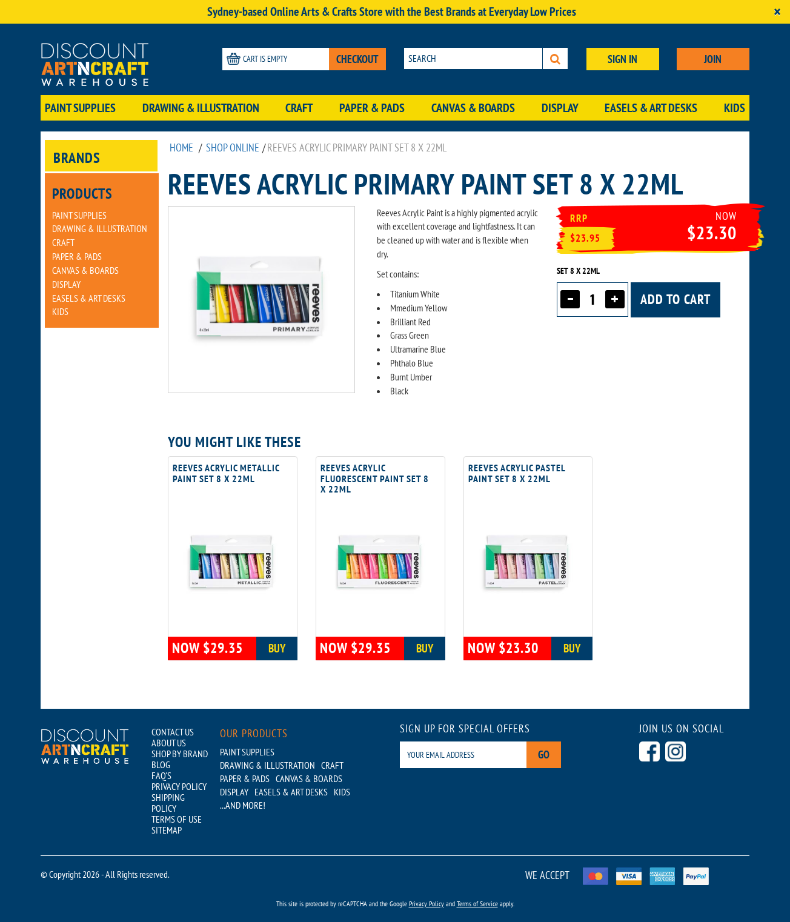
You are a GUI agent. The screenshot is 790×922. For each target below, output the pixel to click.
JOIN (713, 59)
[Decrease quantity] (570, 299)
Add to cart (675, 299)
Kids (734, 108)
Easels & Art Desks (651, 108)
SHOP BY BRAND (179, 754)
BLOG (160, 764)
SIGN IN (622, 59)
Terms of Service (477, 903)
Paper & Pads (372, 108)
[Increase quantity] (615, 299)
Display (560, 108)
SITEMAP (166, 830)
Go (543, 754)
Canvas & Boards (473, 108)
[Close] (777, 12)
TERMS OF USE (176, 819)
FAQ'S (161, 775)
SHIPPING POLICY (168, 802)
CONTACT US (172, 732)
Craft (299, 108)
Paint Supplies (80, 108)
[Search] (555, 58)
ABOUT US (168, 743)
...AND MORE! (242, 805)
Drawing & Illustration (200, 108)
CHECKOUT (357, 59)
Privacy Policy (426, 903)
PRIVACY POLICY (179, 786)
